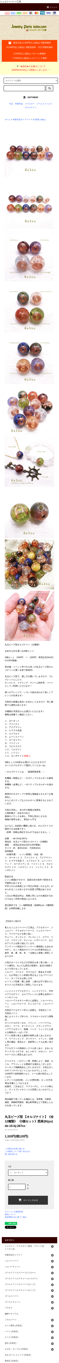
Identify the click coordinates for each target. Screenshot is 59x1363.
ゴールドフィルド (44, 104)
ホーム (8, 120)
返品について (10, 1214)
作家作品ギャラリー (21, 120)
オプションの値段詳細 (14, 1212)
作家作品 (19, 104)
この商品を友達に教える (15, 1149)
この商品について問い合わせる (17, 1151)
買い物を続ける (11, 1154)
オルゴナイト (31, 107)
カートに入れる (28, 1200)
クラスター (30, 104)
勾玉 (11, 104)
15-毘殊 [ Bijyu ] (39, 120)
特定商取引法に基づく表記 (15, 1217)
